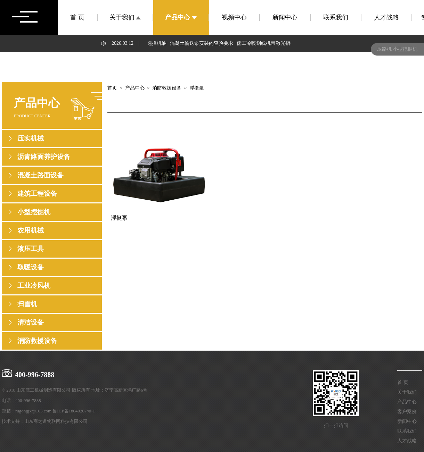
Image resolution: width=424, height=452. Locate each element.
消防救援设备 (37, 340)
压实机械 (30, 138)
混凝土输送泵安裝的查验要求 (202, 43)
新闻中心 (284, 17)
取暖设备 (30, 267)
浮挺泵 (196, 87)
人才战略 (386, 17)
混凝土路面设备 (40, 175)
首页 (112, 88)
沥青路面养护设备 (43, 156)
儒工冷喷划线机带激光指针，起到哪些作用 (284, 43)
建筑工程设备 (37, 193)
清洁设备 (30, 322)
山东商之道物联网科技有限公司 (56, 421)
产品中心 (181, 17)
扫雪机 (27, 304)
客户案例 (407, 411)
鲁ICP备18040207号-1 (73, 410)
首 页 (77, 17)
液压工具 (30, 248)
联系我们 (335, 17)
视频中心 (234, 17)
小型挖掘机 (33, 212)
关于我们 (125, 17)
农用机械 (30, 230)
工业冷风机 (33, 285)
